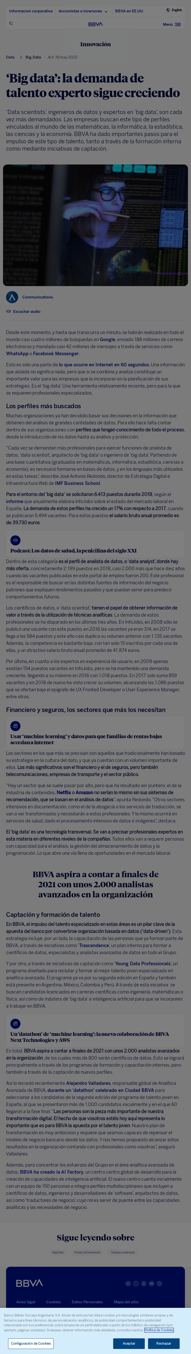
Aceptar (129, 1343)
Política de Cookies (159, 1330)
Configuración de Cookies (31, 1343)
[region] (95, 1331)
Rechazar (163, 1343)
